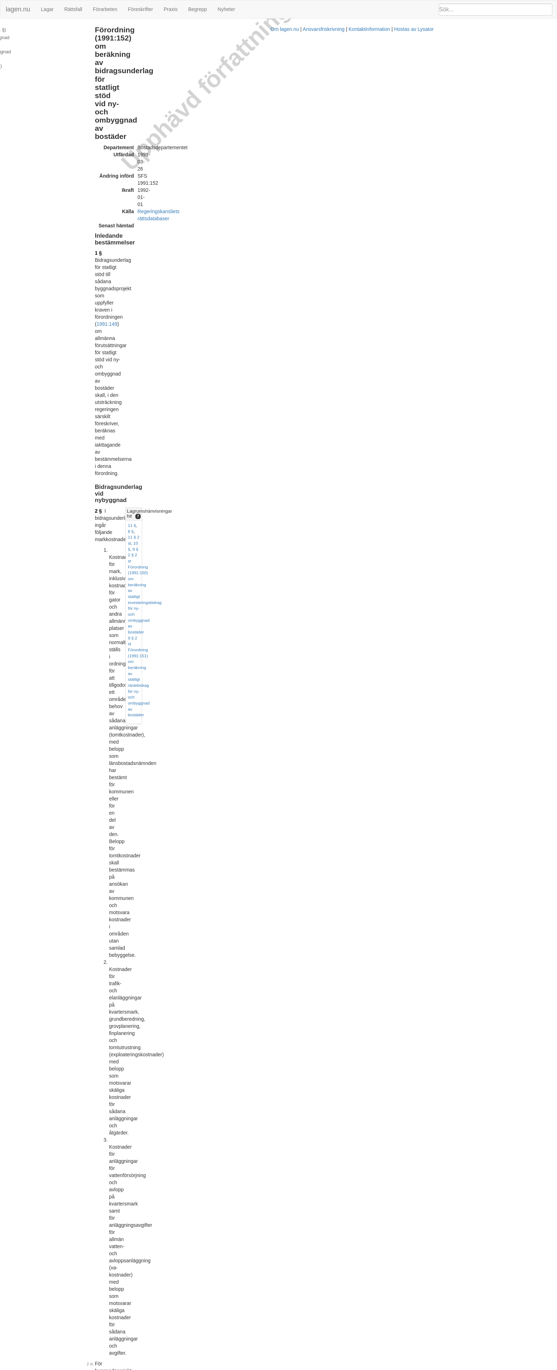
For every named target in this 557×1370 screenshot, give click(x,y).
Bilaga (11, 60)
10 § (431, 160)
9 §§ (219, 755)
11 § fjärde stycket (172, 932)
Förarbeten (105, 9)
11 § (395, 160)
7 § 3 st (405, 346)
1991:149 (164, 112)
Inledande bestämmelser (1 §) (35, 29)
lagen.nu (18, 9)
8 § (404, 160)
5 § (402, 299)
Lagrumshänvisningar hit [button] (415, 151)
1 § (155, 105)
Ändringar (15, 68)
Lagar (47, 9)
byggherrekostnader (257, 659)
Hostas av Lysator (410, 1366)
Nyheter (226, 9)
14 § (157, 1042)
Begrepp (197, 9)
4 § (155, 290)
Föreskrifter (140, 9)
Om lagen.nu (280, 1366)
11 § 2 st (417, 160)
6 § (393, 346)
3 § (155, 261)
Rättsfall (73, 9)
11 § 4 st (415, 299)
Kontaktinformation (365, 1366)
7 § (155, 446)
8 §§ (328, 261)
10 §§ (279, 797)
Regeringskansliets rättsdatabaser (232, 77)
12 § (405, 270)
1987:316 (259, 723)
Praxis (171, 9)
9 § (441, 160)
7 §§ (286, 645)
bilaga (204, 343)
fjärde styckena (185, 805)
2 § (155, 151)
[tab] (470, 151)
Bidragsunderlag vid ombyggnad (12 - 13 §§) (50, 45)
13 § (395, 270)
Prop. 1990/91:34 (226, 1328)
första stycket (241, 730)
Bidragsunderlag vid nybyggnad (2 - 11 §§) (48, 37)
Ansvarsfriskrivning (319, 1366)
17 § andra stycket (337, 861)
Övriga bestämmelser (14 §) (33, 52)
